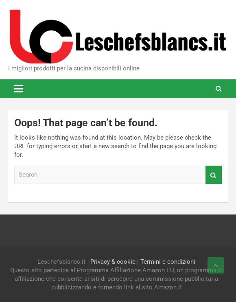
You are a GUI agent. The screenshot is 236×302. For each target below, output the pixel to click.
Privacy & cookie (112, 261)
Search (213, 175)
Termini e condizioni (167, 261)
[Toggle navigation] (18, 88)
